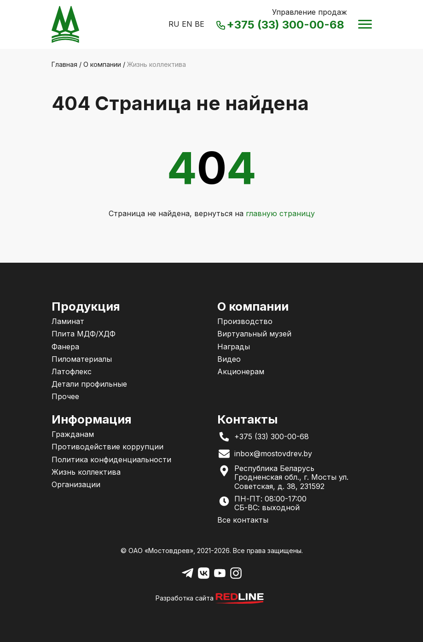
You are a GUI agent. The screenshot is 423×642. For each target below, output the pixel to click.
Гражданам (73, 434)
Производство (244, 321)
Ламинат (68, 321)
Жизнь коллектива (86, 472)
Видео (229, 359)
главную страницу (280, 213)
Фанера (65, 346)
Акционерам (240, 371)
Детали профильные (89, 384)
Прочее (65, 396)
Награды (233, 346)
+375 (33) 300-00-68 (281, 25)
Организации (76, 484)
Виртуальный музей (254, 333)
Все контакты (242, 519)
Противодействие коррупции (107, 446)
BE (199, 24)
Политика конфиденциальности (111, 459)
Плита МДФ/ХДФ (84, 333)
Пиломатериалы (82, 359)
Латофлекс (72, 371)
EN (187, 24)
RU (174, 24)
